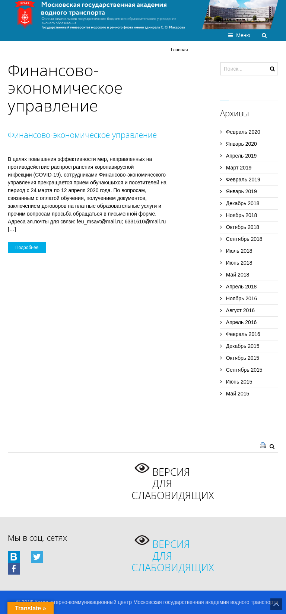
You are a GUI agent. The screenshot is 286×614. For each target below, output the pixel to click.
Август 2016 (240, 310)
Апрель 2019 (241, 156)
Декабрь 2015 (243, 346)
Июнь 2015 (239, 382)
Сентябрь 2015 (244, 370)
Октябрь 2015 (242, 358)
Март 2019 (239, 168)
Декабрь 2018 (243, 203)
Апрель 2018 (241, 287)
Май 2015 (237, 394)
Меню (243, 35)
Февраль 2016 (243, 334)
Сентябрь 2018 (244, 239)
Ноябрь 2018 (241, 215)
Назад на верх (276, 604)
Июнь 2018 (239, 263)
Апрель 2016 (241, 322)
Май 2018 (237, 275)
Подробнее (26, 247)
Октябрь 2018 (242, 227)
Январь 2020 (241, 144)
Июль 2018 (239, 251)
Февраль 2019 (243, 179)
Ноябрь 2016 (241, 298)
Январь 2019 (241, 191)
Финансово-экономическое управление (82, 134)
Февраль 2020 (243, 132)
